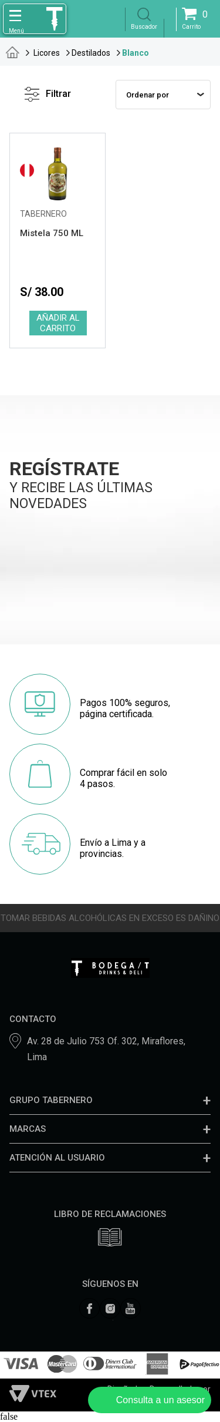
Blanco (135, 53)
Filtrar (48, 94)
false (9, 1416)
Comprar (57, 323)
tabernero (12, 52)
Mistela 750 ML (51, 233)
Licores (46, 53)
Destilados (91, 53)
